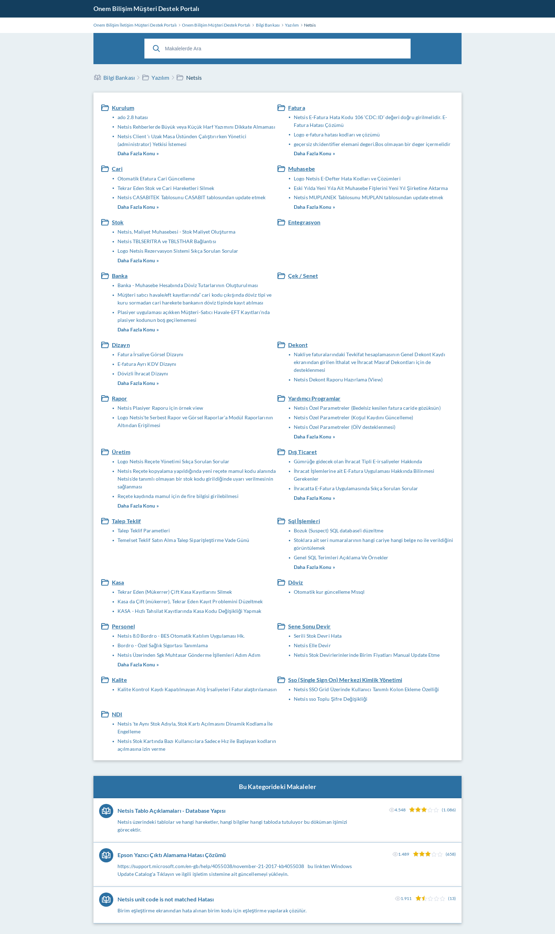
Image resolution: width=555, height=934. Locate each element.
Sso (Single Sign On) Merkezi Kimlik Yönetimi (345, 679)
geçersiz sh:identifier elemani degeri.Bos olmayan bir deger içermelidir (372, 144)
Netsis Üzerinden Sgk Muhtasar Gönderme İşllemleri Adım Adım (189, 655)
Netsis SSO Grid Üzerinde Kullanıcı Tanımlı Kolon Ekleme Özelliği (366, 689)
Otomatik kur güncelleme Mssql (329, 592)
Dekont (298, 344)
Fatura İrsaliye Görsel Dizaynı (150, 354)
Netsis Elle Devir (312, 645)
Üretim (121, 451)
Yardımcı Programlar (314, 398)
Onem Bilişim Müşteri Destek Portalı (146, 8)
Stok (118, 222)
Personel (123, 626)
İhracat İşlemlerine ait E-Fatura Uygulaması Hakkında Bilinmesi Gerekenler (364, 475)
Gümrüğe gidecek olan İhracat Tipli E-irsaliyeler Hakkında (358, 461)
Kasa (118, 582)
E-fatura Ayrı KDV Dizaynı (147, 364)
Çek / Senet (303, 275)
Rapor (119, 398)
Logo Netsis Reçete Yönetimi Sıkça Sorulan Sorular (173, 461)
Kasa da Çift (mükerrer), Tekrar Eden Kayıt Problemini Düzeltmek (190, 601)
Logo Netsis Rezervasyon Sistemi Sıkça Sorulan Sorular (178, 251)
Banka (120, 275)
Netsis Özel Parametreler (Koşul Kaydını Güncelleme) (353, 417)
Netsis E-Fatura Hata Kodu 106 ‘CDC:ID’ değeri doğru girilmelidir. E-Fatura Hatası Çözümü (370, 121)
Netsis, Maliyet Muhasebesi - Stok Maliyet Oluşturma (176, 232)
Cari (117, 168)
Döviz (295, 582)
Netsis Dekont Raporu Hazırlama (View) (338, 379)
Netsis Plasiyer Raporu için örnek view (160, 408)
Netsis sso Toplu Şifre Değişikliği (330, 699)
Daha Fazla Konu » (138, 153)
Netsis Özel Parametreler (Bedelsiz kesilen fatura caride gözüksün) (367, 408)
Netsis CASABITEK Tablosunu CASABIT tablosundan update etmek (191, 197)
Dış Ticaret (302, 451)
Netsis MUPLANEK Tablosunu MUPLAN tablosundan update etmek (368, 197)
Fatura (296, 107)
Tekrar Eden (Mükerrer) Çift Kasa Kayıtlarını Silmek (175, 592)
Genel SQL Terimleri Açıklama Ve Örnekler (341, 557)
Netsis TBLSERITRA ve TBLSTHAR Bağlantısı (167, 241)
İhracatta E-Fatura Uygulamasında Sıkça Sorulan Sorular (356, 488)
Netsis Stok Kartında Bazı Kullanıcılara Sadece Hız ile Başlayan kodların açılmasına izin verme (197, 745)
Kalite (119, 679)
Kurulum (123, 107)
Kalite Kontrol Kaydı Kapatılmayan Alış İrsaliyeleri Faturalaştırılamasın (197, 689)
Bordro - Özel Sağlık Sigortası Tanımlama (163, 645)
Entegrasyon (304, 222)
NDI (117, 714)
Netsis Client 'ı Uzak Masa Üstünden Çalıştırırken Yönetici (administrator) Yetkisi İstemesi (182, 140)
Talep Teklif (126, 521)
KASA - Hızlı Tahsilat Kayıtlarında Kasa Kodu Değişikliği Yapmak (189, 611)
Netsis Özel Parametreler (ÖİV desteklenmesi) (344, 427)
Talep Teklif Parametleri (144, 530)
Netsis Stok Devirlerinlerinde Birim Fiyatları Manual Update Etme (367, 655)
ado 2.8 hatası (133, 117)
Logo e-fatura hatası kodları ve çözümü (337, 135)
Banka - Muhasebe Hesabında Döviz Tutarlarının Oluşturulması (188, 285)
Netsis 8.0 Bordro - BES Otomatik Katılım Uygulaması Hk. (181, 636)
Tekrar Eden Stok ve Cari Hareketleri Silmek (166, 188)
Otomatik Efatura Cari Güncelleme (156, 178)
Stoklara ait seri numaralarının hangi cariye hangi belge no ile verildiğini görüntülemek (373, 544)
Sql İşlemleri (304, 521)
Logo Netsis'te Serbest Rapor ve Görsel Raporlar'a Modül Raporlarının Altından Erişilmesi (195, 421)
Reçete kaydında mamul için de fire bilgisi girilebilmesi (178, 496)
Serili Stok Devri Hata (318, 636)
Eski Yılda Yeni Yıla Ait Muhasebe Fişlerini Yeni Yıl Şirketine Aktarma (371, 188)
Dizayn (121, 344)
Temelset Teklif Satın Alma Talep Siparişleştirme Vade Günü (183, 540)
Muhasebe (301, 168)
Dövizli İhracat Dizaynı (143, 373)
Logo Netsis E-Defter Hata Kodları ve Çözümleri (347, 178)
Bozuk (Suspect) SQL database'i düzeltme (338, 530)
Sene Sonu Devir (309, 626)
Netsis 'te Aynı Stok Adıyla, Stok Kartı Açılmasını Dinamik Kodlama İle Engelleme (195, 727)
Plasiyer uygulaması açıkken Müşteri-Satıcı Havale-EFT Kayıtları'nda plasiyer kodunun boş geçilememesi (194, 316)
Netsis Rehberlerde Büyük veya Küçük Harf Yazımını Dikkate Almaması (196, 127)
